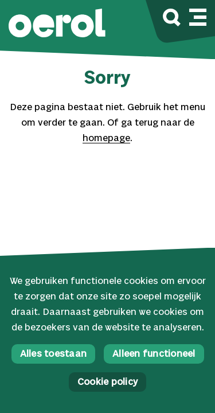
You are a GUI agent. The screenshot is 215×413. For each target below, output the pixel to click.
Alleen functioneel (154, 354)
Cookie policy (107, 382)
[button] (57, 24)
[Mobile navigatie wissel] (197, 15)
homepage (106, 138)
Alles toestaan (53, 354)
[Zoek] (172, 19)
